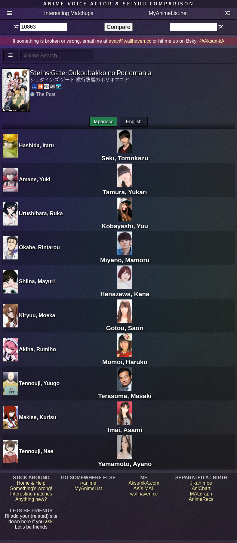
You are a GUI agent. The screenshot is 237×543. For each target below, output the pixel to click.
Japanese (103, 121)
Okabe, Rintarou (39, 247)
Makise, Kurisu (37, 417)
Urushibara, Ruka (41, 213)
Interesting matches (31, 493)
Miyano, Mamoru (124, 256)
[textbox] (43, 27)
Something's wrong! (31, 488)
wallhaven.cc (144, 493)
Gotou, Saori (125, 324)
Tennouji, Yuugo (39, 383)
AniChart (201, 488)
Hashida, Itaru (36, 146)
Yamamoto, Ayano (125, 460)
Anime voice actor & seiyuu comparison (118, 3)
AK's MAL (144, 488)
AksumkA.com (143, 483)
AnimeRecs (201, 499)
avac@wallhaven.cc (130, 41)
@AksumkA (211, 41)
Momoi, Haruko (124, 358)
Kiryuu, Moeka (37, 315)
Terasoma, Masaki (125, 392)
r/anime (88, 483)
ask (49, 521)
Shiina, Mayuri (37, 281)
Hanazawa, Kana (124, 290)
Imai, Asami (125, 426)
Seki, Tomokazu (124, 154)
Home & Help (31, 483)
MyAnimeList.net (168, 13)
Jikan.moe (201, 483)
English (134, 121)
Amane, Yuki (34, 179)
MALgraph (201, 493)
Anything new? (31, 499)
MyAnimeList (88, 488)
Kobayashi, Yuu (125, 222)
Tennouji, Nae (36, 451)
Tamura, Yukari (125, 188)
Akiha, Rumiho (37, 349)
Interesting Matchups (68, 13)
